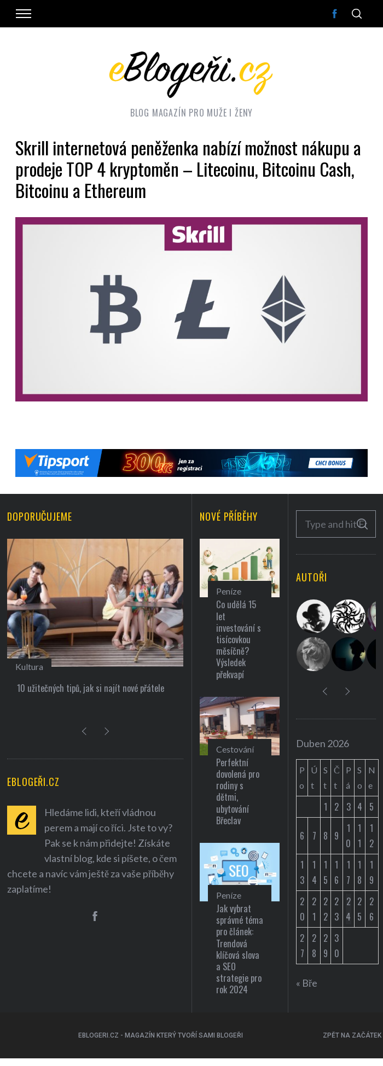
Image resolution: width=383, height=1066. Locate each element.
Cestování (235, 749)
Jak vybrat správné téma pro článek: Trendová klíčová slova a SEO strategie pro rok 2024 (239, 949)
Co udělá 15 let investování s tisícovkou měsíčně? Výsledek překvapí (238, 639)
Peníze (228, 591)
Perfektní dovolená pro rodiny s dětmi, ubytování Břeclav (237, 791)
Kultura (29, 666)
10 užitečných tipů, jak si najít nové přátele (90, 688)
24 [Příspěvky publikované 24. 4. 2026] (348, 909)
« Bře (306, 983)
